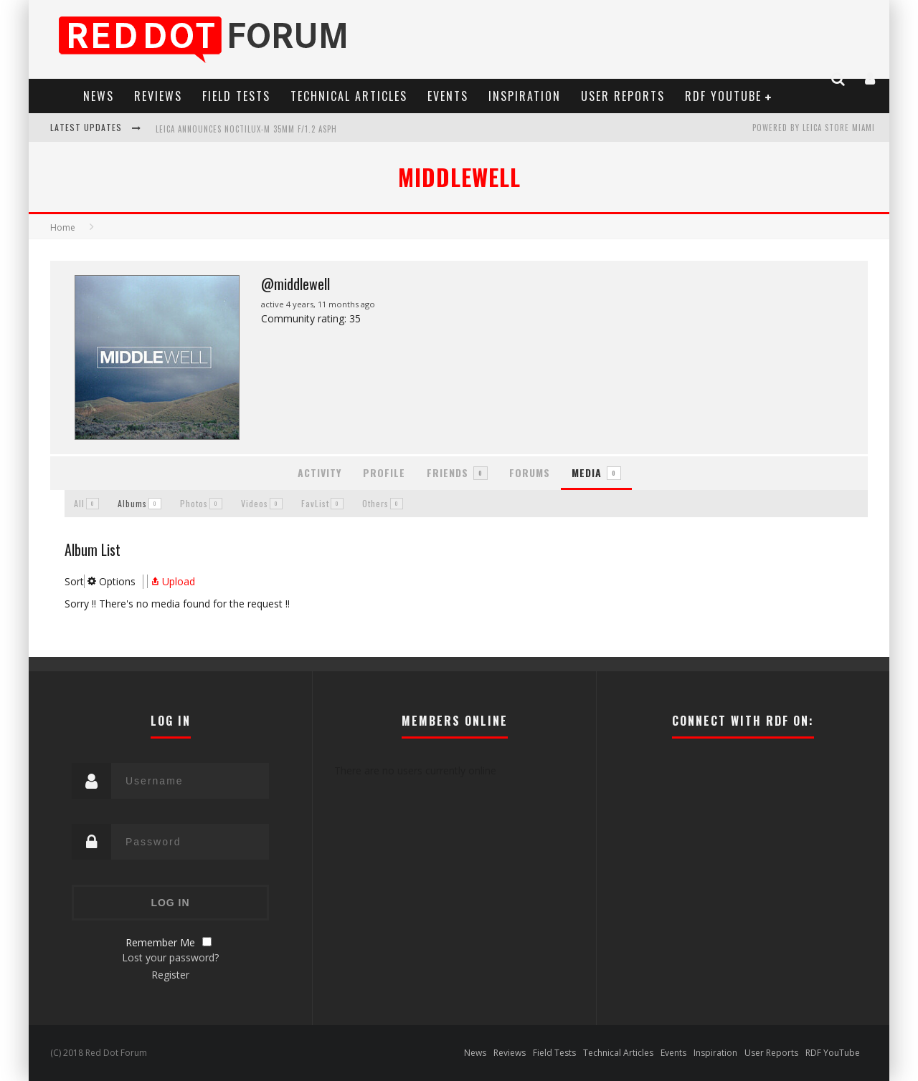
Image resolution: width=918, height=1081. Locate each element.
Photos (201, 503)
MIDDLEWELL (459, 176)
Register (170, 974)
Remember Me (160, 942)
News (98, 96)
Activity (319, 472)
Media (596, 472)
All (86, 503)
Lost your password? (170, 957)
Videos (262, 503)
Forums (529, 472)
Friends (457, 472)
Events (447, 96)
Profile (384, 472)
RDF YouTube (723, 96)
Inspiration (524, 96)
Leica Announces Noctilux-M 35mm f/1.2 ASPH (246, 129)
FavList (322, 503)
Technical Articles (348, 96)
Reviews (158, 96)
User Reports (623, 96)
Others (382, 503)
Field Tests (236, 96)
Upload (171, 581)
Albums (139, 503)
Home (62, 227)
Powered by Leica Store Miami (813, 127)
